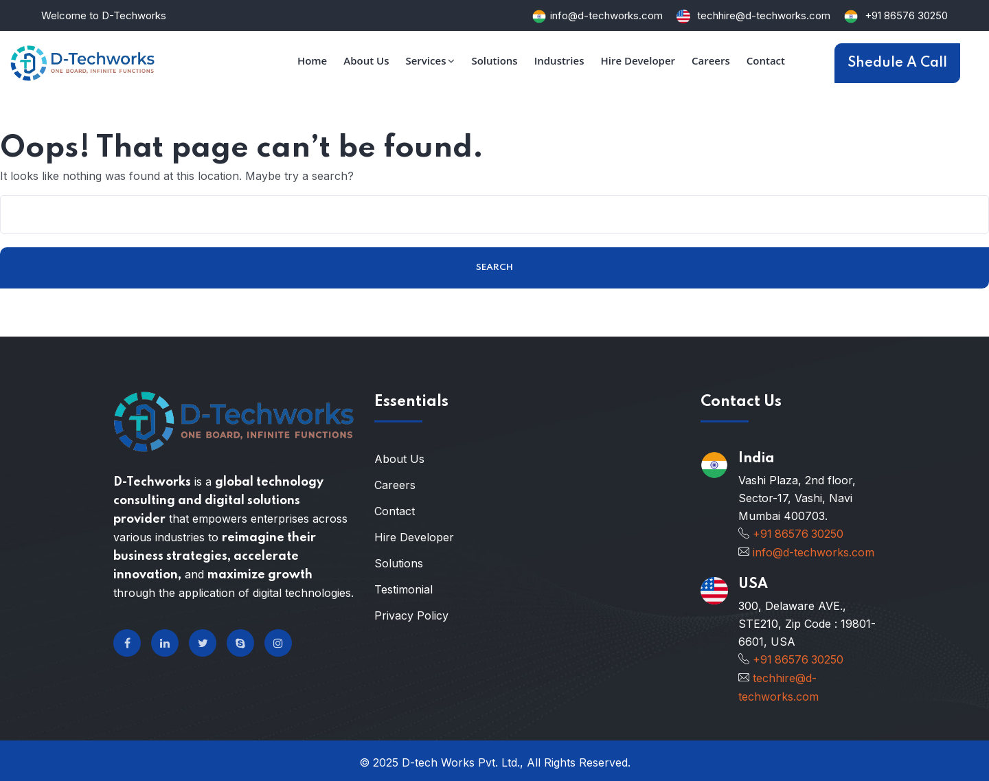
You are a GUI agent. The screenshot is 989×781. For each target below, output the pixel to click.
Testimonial (403, 589)
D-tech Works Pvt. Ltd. (461, 759)
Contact (394, 511)
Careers (395, 485)
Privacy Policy (411, 615)
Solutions (398, 563)
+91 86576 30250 (906, 15)
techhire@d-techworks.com (762, 15)
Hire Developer (414, 537)
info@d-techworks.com (606, 15)
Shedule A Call (897, 63)
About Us (399, 459)
